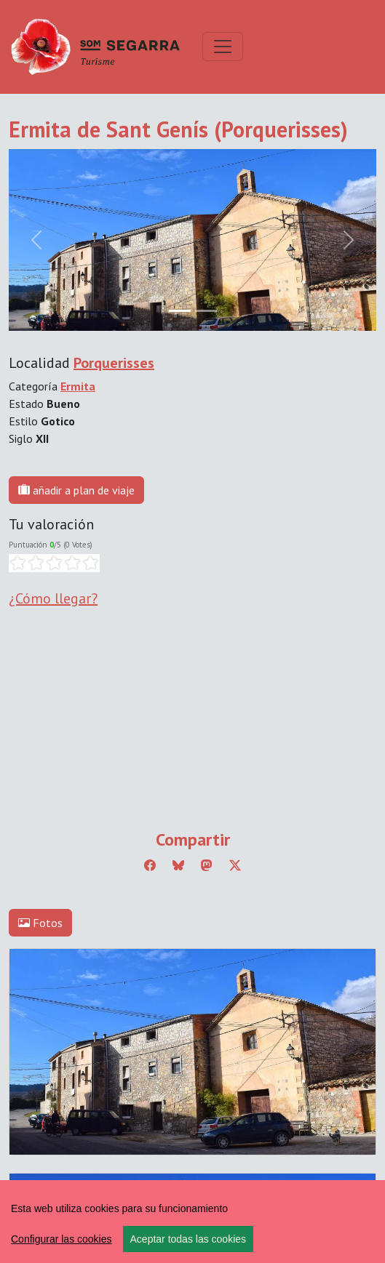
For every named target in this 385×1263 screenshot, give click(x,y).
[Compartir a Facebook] (150, 865)
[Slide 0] (180, 310)
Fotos (40, 922)
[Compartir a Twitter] (235, 865)
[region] (192, 1221)
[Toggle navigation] (222, 46)
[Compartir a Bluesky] (178, 865)
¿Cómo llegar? (53, 598)
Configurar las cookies (61, 1239)
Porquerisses (114, 362)
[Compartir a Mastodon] (207, 865)
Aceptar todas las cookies (188, 1239)
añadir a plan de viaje (76, 490)
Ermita (77, 386)
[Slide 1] (206, 310)
